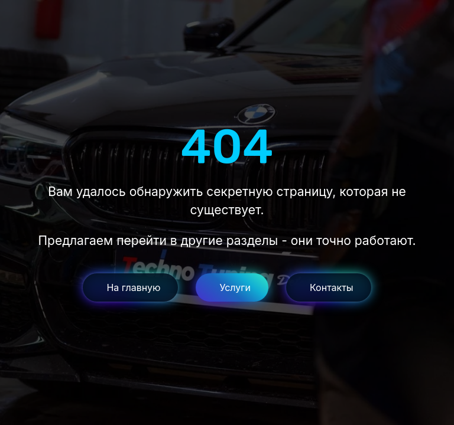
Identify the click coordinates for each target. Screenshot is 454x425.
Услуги (235, 287)
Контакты (332, 287)
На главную (133, 287)
